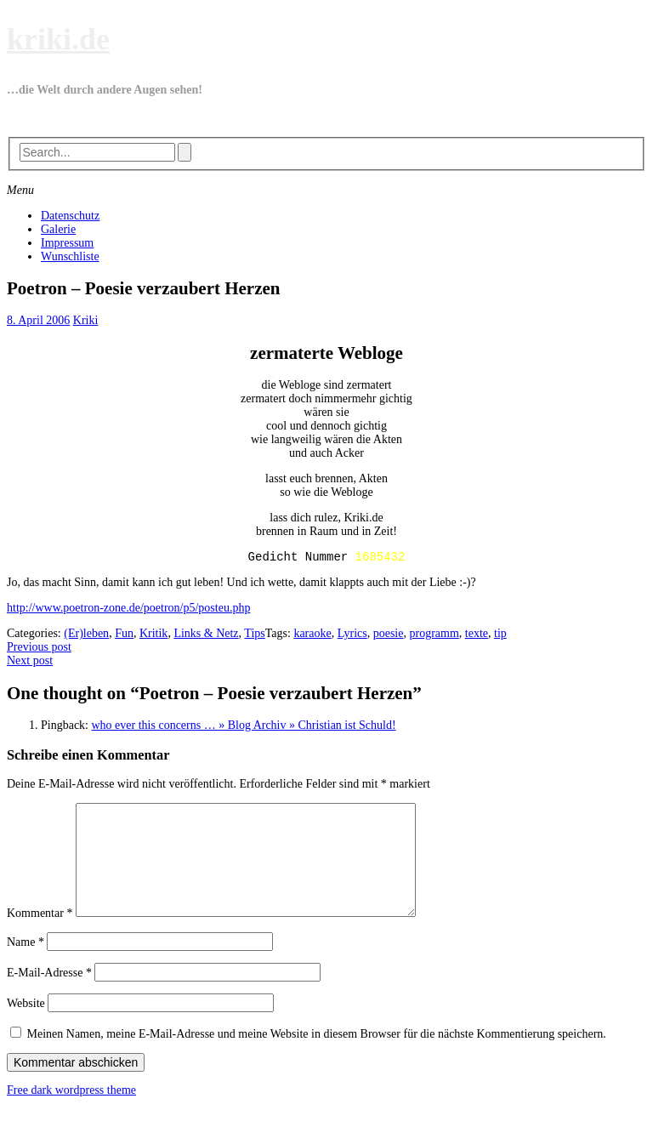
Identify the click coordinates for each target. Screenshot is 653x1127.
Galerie (58, 229)
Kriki (86, 320)
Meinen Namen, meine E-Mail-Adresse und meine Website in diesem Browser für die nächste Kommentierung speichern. (316, 1056)
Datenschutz (70, 215)
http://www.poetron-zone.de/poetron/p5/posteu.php (128, 610)
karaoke (312, 635)
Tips (254, 635)
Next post (30, 663)
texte (476, 635)
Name (25, 965)
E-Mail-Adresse (49, 995)
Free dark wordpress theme (71, 1113)
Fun (124, 635)
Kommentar (39, 936)
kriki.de (58, 39)
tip (500, 635)
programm (433, 635)
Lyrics (352, 635)
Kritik (153, 635)
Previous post (39, 649)
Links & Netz (205, 635)
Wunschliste (70, 256)
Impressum (67, 242)
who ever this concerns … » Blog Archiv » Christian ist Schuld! (244, 727)
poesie (388, 635)
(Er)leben (86, 635)
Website (26, 1026)
